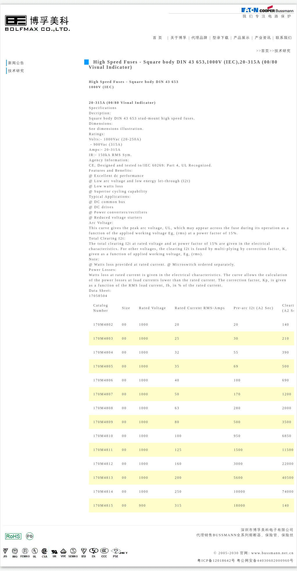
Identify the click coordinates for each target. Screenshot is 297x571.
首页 (265, 51)
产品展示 (242, 38)
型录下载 (221, 38)
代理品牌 (200, 38)
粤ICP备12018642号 (216, 561)
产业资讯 (263, 38)
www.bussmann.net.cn (272, 553)
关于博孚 (179, 38)
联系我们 (284, 38)
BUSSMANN (225, 535)
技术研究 (283, 51)
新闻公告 (16, 63)
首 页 (157, 38)
